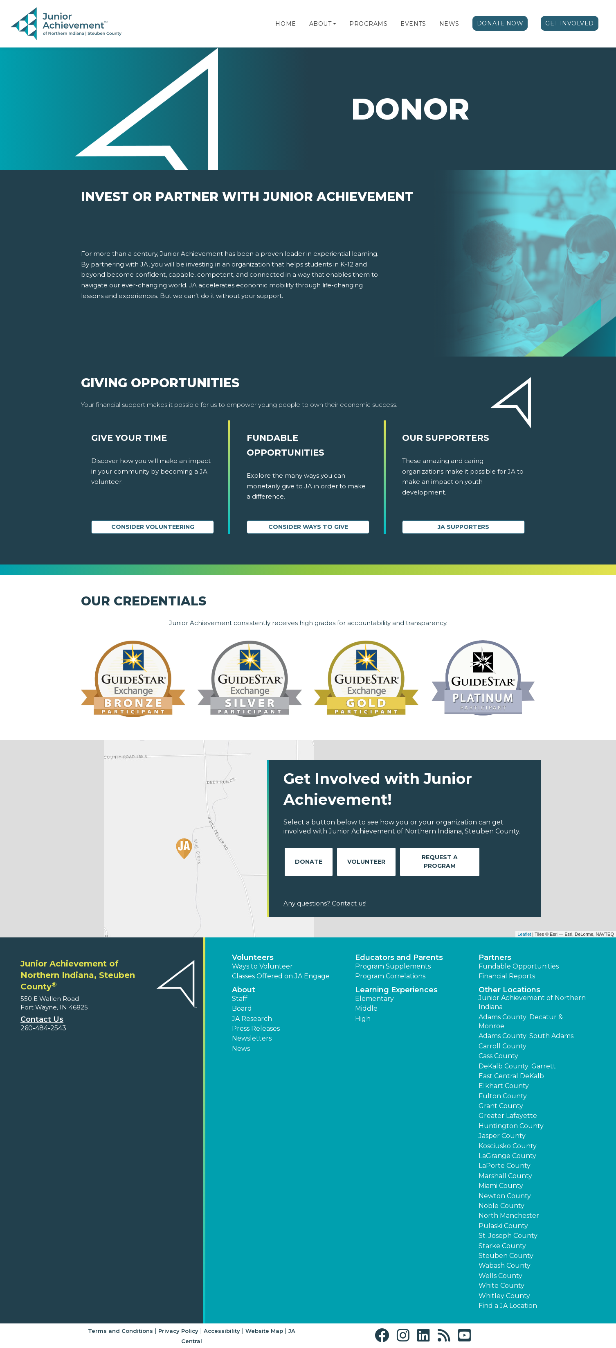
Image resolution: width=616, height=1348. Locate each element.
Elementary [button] (374, 999)
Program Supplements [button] (393, 966)
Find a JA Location (508, 1306)
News (449, 23)
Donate (308, 861)
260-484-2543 (43, 1028)
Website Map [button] (264, 1331)
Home (285, 23)
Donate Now (500, 23)
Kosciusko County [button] (508, 1146)
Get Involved (569, 23)
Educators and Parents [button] (399, 957)
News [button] (241, 1048)
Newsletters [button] (252, 1038)
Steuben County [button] (506, 1256)
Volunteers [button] (253, 957)
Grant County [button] (501, 1106)
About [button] (243, 990)
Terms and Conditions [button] (120, 1331)
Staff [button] (239, 999)
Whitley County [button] (504, 1296)
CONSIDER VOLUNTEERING (152, 527)
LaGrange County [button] (507, 1156)
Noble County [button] (501, 1206)
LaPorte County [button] (505, 1166)
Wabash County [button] (505, 1265)
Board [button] (242, 1008)
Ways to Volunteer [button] (262, 966)
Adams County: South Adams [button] (526, 1036)
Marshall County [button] (505, 1176)
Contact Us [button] (41, 1019)
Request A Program (440, 861)
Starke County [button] (502, 1246)
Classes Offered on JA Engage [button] (281, 976)
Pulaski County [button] (503, 1226)
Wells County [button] (500, 1276)
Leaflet (524, 934)
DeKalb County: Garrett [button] (517, 1066)
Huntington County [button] (511, 1126)
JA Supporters (463, 527)
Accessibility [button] (222, 1331)
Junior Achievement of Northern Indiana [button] (532, 1002)
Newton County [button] (505, 1196)
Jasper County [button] (502, 1136)
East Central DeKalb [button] (511, 1076)
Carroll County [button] (502, 1046)
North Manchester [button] (509, 1215)
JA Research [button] (252, 1019)
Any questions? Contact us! (324, 903)
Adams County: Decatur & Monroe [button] (521, 1021)
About (320, 23)
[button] (334, 23)
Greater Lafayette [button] (508, 1116)
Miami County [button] (501, 1186)
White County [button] (501, 1285)
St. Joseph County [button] (508, 1236)
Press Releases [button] (256, 1028)
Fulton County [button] (503, 1096)
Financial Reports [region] (507, 976)
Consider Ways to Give (308, 527)
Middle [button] (366, 1008)
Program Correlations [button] (390, 976)
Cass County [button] (498, 1056)
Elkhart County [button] (504, 1086)
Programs (368, 23)
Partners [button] (495, 957)
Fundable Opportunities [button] (519, 966)
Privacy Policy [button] (178, 1331)
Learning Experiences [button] (396, 990)
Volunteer (366, 861)
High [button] (363, 1019)
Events (413, 23)
